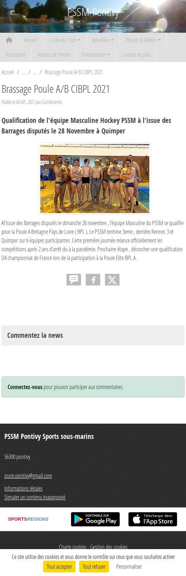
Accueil (30, 40)
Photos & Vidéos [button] (141, 40)
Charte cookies (72, 547)
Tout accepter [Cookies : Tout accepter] (59, 566)
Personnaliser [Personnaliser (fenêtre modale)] (129, 566)
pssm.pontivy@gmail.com (28, 475)
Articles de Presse (54, 54)
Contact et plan (136, 54)
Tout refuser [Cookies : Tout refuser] (94, 566)
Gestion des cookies (109, 547)
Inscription (16, 54)
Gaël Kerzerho (51, 102)
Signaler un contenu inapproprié (34, 497)
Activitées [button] (100, 40)
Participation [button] (94, 54)
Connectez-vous (25, 387)
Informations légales (23, 488)
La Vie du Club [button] (62, 40)
